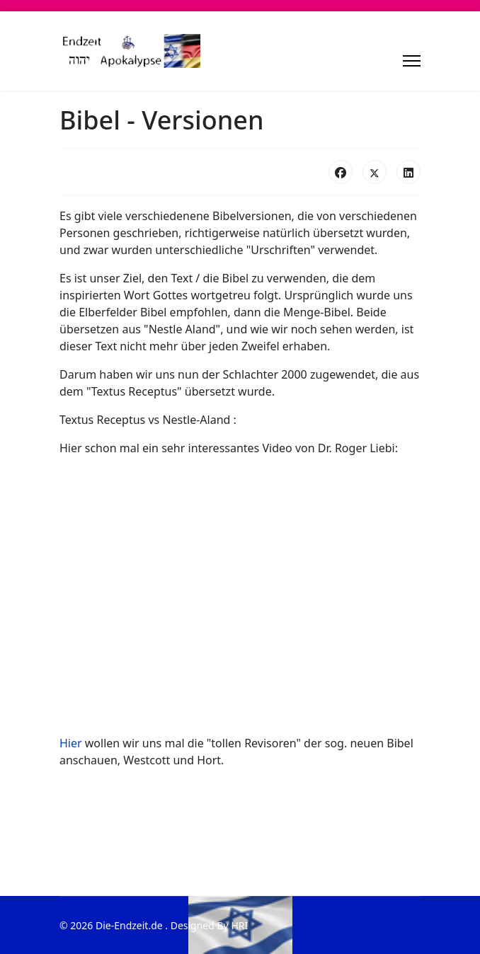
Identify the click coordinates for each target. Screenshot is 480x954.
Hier (70, 743)
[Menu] (412, 60)
